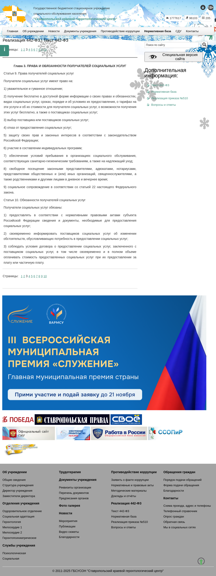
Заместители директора (18, 496)
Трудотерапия (70, 472)
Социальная (10, 558)
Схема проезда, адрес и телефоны (187, 505)
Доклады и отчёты (123, 496)
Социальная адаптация (18, 516)
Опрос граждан (173, 516)
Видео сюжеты (69, 531)
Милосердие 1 (12, 527)
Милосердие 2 (12, 532)
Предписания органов (74, 498)
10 (45, 49)
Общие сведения (14, 480)
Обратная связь (174, 522)
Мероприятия (68, 521)
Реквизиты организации (75, 487)
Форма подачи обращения (181, 485)
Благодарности (69, 537)
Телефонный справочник (180, 511)
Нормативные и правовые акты (132, 485)
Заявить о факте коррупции (130, 480)
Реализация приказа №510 (129, 522)
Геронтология (11, 522)
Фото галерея (69, 505)
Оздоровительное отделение (22, 511)
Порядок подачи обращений (182, 480)
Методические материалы (128, 490)
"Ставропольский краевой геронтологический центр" (75, 19)
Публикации (67, 526)
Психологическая (14, 553)
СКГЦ (14, 14)
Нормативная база (123, 516)
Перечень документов (74, 493)
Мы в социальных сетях (179, 527)
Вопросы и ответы (123, 527)
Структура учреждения (18, 485)
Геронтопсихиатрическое (19, 538)
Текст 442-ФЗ (120, 511)
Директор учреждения (17, 490)
